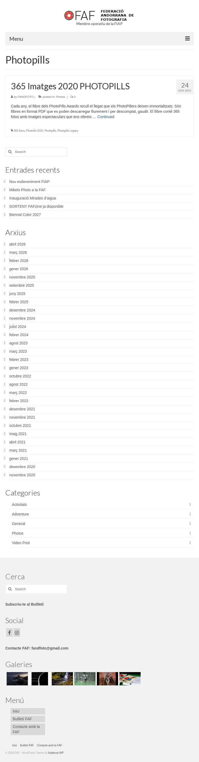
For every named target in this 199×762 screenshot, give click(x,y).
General (18, 524)
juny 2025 (17, 294)
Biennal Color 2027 (25, 215)
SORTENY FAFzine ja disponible (36, 206)
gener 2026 (18, 269)
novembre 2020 (22, 475)
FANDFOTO (26, 96)
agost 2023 (18, 343)
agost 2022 (18, 384)
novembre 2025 (22, 277)
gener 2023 (18, 368)
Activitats (19, 504)
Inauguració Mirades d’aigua (32, 198)
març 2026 (18, 252)
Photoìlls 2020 (34, 130)
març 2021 (18, 450)
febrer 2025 (18, 302)
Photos (60, 96)
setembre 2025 (21, 285)
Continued (105, 117)
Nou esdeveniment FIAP (29, 182)
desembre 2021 (22, 409)
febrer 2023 (18, 359)
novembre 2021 (22, 417)
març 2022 (18, 392)
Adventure (20, 514)
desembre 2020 (22, 467)
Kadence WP (56, 752)
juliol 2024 (17, 326)
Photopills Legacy (67, 130)
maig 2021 (18, 434)
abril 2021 (17, 442)
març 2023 (18, 351)
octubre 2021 (20, 425)
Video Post (21, 543)
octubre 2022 (20, 376)
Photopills (50, 130)
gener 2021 (18, 458)
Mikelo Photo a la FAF (27, 190)
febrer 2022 (18, 401)
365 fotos (19, 130)
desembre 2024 (22, 310)
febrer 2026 (18, 261)
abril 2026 (17, 244)
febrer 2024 (18, 335)
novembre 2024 (22, 318)
